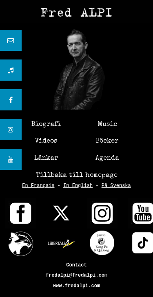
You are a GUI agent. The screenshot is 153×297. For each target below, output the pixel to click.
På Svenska (116, 186)
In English (78, 186)
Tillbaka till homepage (77, 175)
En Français (38, 186)
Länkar (46, 158)
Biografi (46, 124)
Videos (46, 141)
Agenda (107, 158)
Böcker (107, 141)
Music (107, 124)
